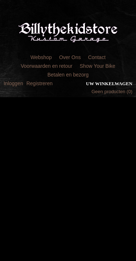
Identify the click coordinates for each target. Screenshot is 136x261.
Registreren (39, 83)
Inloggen (13, 83)
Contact (97, 57)
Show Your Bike (97, 66)
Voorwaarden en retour (46, 66)
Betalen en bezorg (68, 75)
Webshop (41, 57)
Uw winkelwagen (109, 83)
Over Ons (70, 57)
